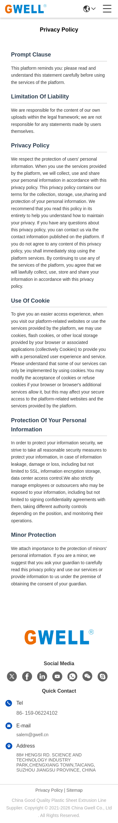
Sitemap (74, 790)
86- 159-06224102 (37, 713)
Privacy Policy (49, 790)
